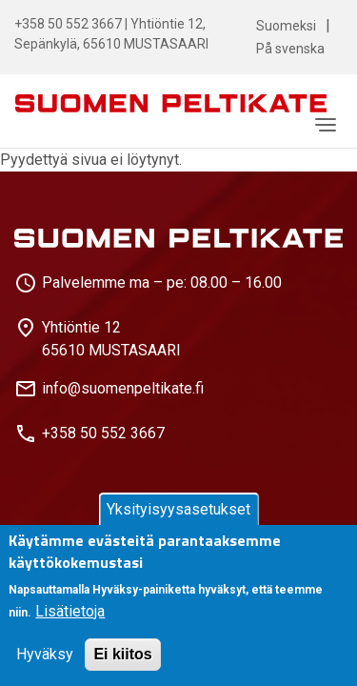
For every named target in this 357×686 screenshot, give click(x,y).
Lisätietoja (70, 611)
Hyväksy (44, 654)
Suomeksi (286, 25)
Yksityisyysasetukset (178, 509)
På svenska (290, 48)
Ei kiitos (122, 654)
